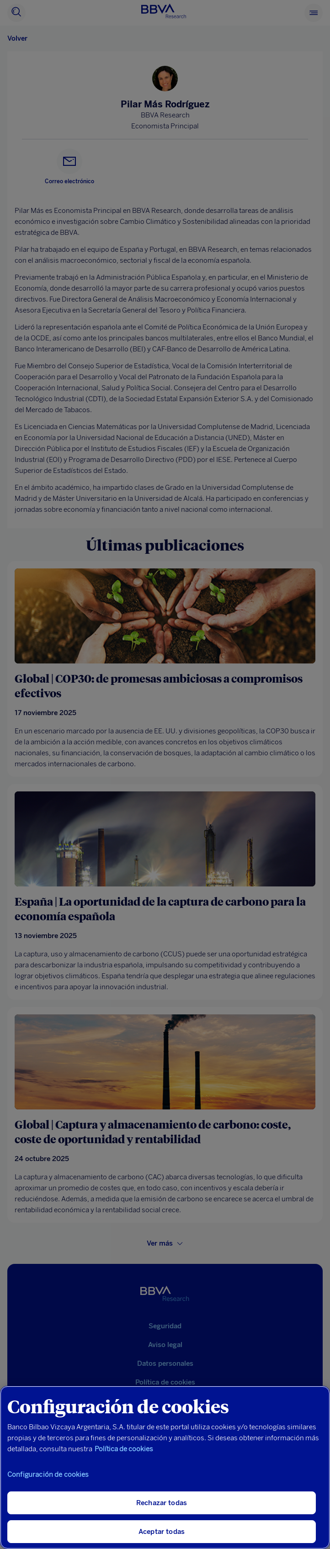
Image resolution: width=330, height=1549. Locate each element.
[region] (165, 1467)
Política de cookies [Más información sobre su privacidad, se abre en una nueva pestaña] (124, 1449)
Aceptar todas (161, 1532)
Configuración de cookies (48, 1474)
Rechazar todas (161, 1503)
